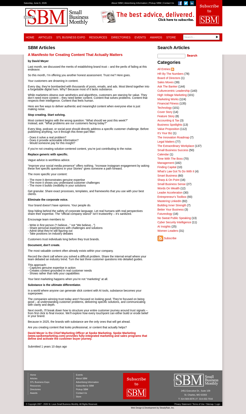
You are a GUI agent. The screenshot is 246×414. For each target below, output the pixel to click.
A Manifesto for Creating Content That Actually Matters (75, 55)
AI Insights (164, 226)
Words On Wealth (169, 188)
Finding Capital (167, 167)
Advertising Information (136, 3)
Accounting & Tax (168, 120)
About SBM (117, 3)
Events (140, 37)
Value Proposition (169, 129)
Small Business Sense (172, 184)
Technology (165, 107)
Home (30, 37)
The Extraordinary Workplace (176, 145)
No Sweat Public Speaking (174, 218)
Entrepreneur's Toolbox (172, 196)
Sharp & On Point (169, 179)
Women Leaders (168, 230)
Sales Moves (166, 82)
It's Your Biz (165, 133)
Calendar (163, 154)
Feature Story (166, 116)
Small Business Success (173, 150)
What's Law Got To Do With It (176, 171)
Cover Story (165, 112)
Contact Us (168, 3)
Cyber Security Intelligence (174, 222)
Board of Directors (169, 78)
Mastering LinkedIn (169, 201)
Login (217, 404)
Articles (45, 37)
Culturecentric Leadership (174, 90)
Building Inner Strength (172, 205)
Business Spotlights (170, 124)
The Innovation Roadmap (173, 137)
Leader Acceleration (170, 192)
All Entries (164, 69)
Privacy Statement (182, 404)
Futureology (165, 213)
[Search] (201, 37)
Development (150, 408)
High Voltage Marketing (172, 95)
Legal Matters (166, 141)
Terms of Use (198, 404)
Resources (98, 37)
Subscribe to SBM (85, 386)
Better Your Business (171, 209)
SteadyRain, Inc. (167, 408)
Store (171, 37)
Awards (156, 37)
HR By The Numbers (171, 73)
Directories (120, 37)
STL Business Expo (70, 37)
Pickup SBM (155, 3)
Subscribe (170, 238)
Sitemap (210, 404)
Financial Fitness (168, 103)
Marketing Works (168, 99)
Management (166, 162)
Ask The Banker (168, 86)
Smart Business (167, 175)
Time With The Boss (170, 158)
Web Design (136, 408)
